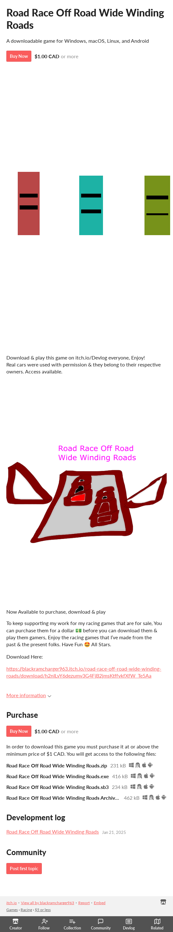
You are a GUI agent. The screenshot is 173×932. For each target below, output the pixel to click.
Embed (100, 902)
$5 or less (43, 909)
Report (84, 902)
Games (12, 909)
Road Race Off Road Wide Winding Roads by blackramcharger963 (86, 267)
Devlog (129, 924)
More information (28, 695)
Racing (26, 909)
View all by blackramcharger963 (47, 902)
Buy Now (19, 56)
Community (101, 924)
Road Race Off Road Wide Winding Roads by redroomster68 (86, 321)
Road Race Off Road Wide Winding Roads (52, 832)
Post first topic (24, 868)
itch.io (11, 902)
